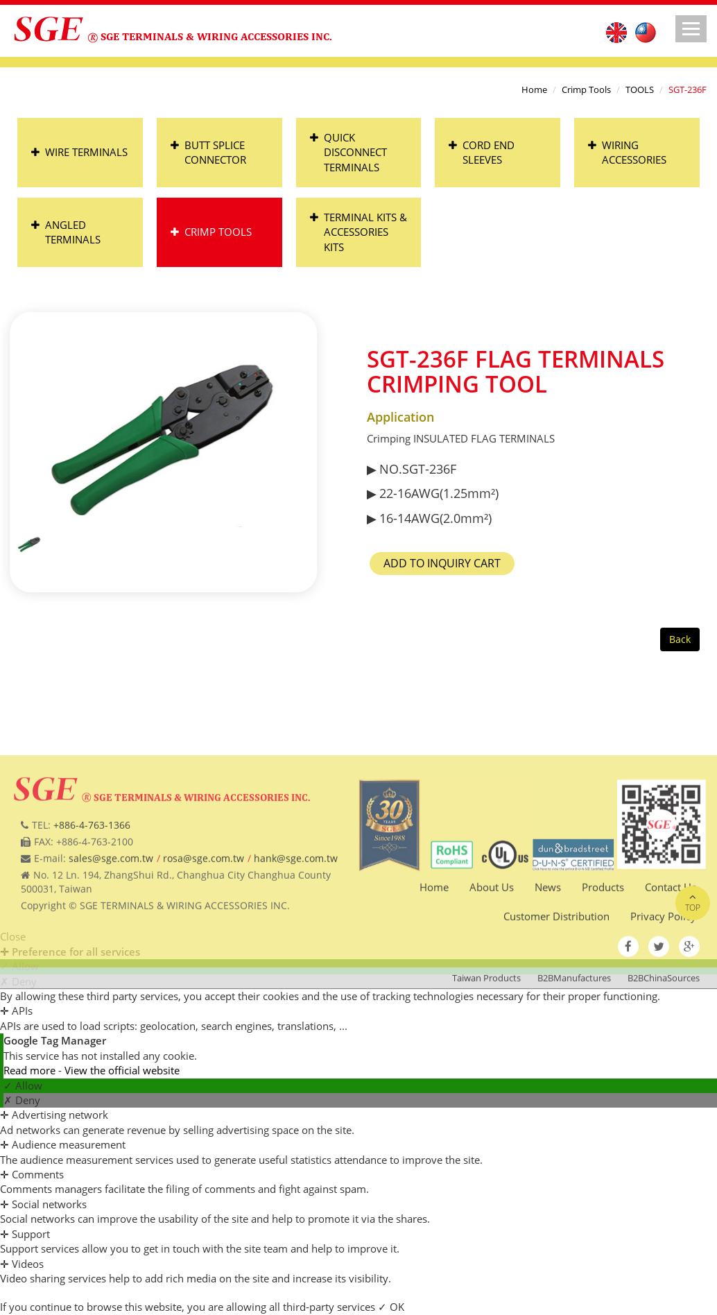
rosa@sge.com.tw (203, 928)
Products (603, 958)
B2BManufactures (574, 1048)
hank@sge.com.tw (296, 928)
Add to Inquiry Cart (469, 563)
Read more (30, 1070)
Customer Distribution (556, 986)
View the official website (122, 1070)
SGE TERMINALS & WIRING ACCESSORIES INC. (216, 36)
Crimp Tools (586, 89)
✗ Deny (21, 1100)
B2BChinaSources (664, 1048)
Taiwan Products (486, 1048)
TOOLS (639, 89)
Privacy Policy (663, 986)
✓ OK (391, 1307)
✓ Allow (22, 1085)
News (548, 958)
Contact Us (670, 958)
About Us (491, 958)
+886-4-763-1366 (91, 895)
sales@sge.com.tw (111, 928)
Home (534, 89)
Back (680, 639)
